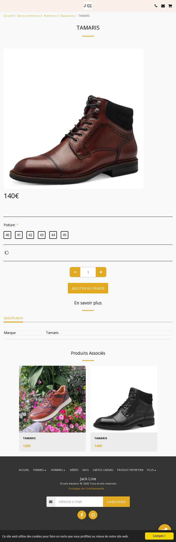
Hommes (50, 15)
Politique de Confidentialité (86, 488)
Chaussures (67, 15)
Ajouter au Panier (88, 288)
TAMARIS (29, 438)
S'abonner (116, 502)
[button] (5, 5)
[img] (52, 399)
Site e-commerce (28, 15)
